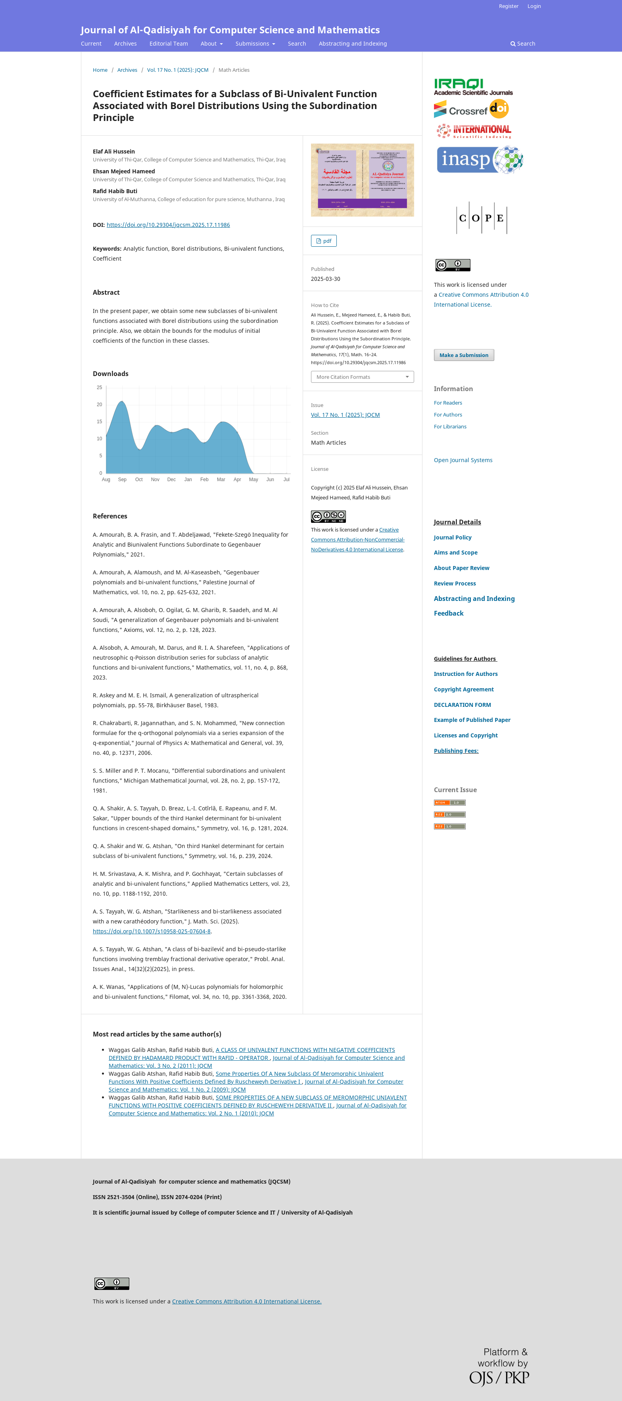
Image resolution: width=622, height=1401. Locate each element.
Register (508, 6)
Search (297, 43)
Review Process (455, 583)
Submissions (253, 43)
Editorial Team (169, 43)
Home (100, 69)
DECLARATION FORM (462, 704)
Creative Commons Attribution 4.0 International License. (247, 1301)
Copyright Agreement (464, 689)
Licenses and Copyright (466, 735)
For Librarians (450, 426)
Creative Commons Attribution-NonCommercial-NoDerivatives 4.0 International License (358, 539)
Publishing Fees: (456, 750)
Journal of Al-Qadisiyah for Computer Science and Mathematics (230, 29)
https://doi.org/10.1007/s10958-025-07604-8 (152, 931)
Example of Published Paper (472, 720)
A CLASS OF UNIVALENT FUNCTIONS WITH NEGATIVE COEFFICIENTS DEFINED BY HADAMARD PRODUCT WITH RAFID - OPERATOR (252, 1053)
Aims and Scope (456, 552)
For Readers (448, 402)
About (209, 43)
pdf (326, 240)
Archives (125, 43)
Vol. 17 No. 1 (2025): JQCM (178, 69)
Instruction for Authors (466, 673)
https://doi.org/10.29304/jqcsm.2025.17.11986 (168, 224)
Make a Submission (464, 355)
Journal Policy (453, 537)
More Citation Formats (343, 376)
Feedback (449, 613)
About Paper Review (462, 568)
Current (91, 43)
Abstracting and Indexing (353, 43)
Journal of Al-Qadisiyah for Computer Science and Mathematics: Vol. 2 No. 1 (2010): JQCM (258, 1109)
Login (534, 6)
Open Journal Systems (463, 460)
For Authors (448, 414)
